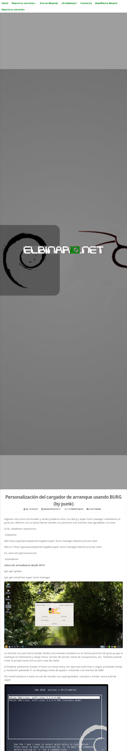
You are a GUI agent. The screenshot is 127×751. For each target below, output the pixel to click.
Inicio (5, 3)
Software (95, 509)
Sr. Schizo (31, 509)
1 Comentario (75, 509)
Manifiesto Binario (106, 3)
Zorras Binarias (49, 3)
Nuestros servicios (23, 3)
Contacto (86, 3)
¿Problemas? (69, 3)
